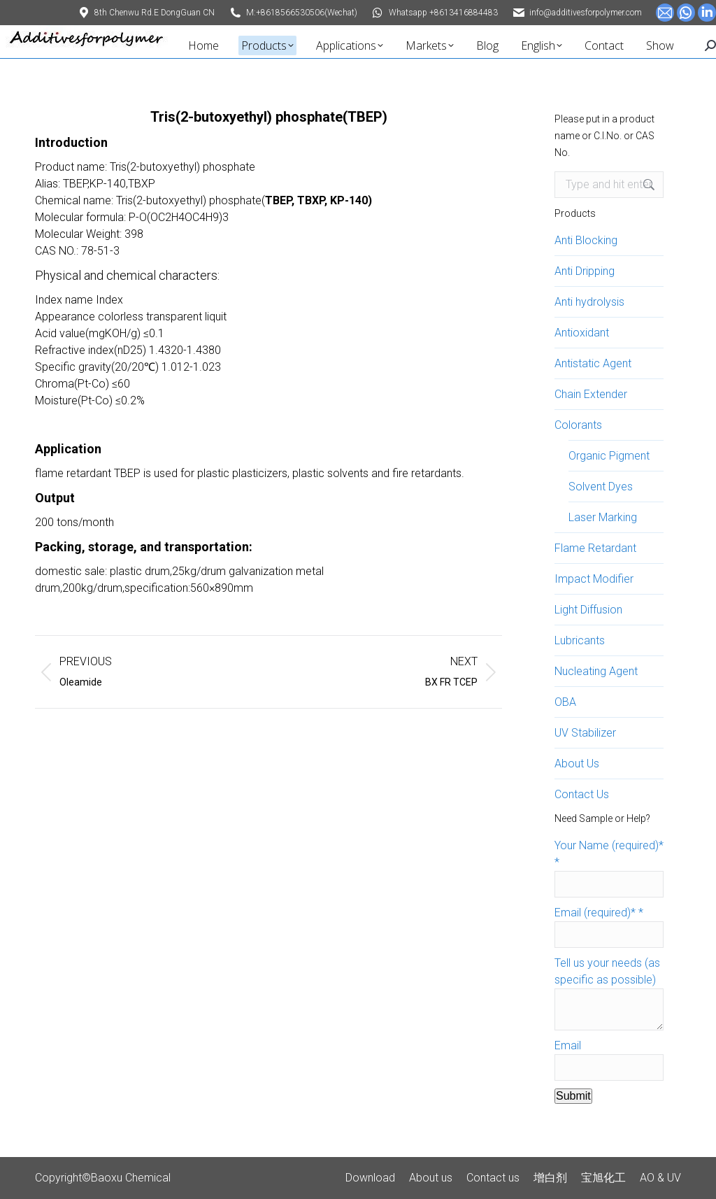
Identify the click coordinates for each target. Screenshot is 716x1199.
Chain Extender (590, 394)
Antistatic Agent (592, 363)
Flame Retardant (595, 548)
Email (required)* (598, 912)
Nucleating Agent (596, 671)
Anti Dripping (584, 271)
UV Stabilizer (585, 732)
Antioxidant (581, 332)
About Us (576, 763)
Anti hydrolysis (589, 301)
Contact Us (581, 794)
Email (567, 1045)
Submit (573, 1096)
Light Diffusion (588, 609)
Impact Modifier (593, 579)
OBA (565, 702)
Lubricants (579, 640)
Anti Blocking (585, 240)
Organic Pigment (609, 455)
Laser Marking (602, 517)
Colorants (578, 425)
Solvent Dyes (600, 486)
